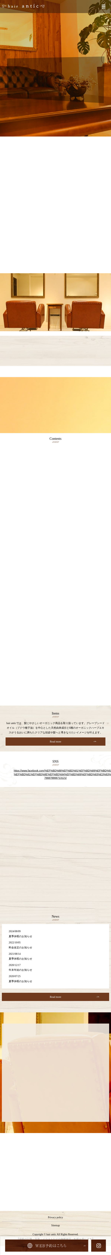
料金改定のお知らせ (20, 947)
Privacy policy (55, 1217)
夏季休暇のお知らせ (20, 936)
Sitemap (55, 1225)
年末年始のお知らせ (20, 970)
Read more (55, 741)
